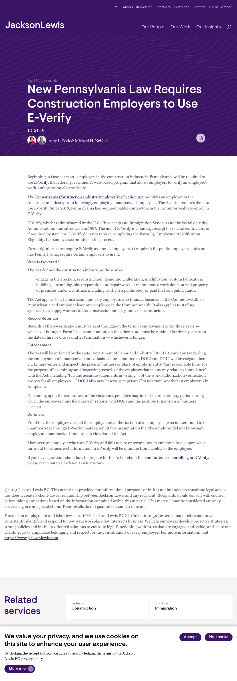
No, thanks (218, 637)
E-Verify (41, 182)
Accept (190, 637)
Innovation (144, 7)
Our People (152, 27)
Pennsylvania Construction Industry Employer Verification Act (89, 197)
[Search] (227, 27)
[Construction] (107, 607)
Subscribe (182, 7)
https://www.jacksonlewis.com (31, 538)
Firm (114, 7)
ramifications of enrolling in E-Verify (176, 457)
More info (17, 669)
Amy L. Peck (59, 140)
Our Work (180, 27)
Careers (127, 7)
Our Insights (208, 27)
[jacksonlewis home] (35, 23)
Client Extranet (220, 7)
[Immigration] (191, 607)
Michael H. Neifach (91, 140)
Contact (199, 7)
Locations (163, 7)
